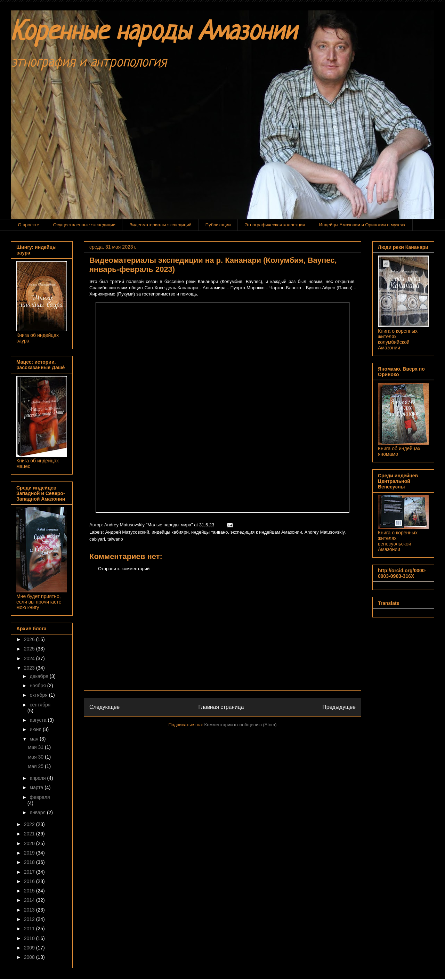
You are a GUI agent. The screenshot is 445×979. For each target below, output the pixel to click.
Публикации (218, 224)
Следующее (104, 707)
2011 (30, 928)
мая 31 (36, 747)
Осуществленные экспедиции (84, 224)
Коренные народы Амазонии (154, 33)
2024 (30, 658)
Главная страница (221, 707)
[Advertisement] (222, 636)
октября (39, 695)
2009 (30, 947)
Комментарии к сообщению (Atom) (240, 724)
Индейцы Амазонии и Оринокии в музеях (362, 224)
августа (39, 720)
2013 (30, 910)
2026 (30, 639)
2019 (30, 853)
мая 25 (36, 766)
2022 (30, 824)
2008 (30, 957)
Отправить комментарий (123, 568)
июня (36, 729)
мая (35, 739)
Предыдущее (339, 707)
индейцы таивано (209, 532)
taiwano (115, 539)
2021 (30, 833)
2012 (30, 919)
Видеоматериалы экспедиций (160, 224)
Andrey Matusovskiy (325, 532)
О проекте (28, 224)
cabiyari (97, 539)
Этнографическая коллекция (275, 224)
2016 (30, 881)
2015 (30, 890)
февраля (40, 797)
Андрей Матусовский (127, 532)
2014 (30, 900)
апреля (38, 778)
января (38, 812)
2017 (30, 872)
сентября (40, 704)
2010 (30, 938)
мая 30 (36, 757)
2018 (30, 862)
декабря (39, 676)
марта (37, 787)
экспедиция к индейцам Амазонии (266, 532)
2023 (30, 668)
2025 (30, 649)
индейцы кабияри (170, 532)
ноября (38, 685)
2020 (30, 843)
